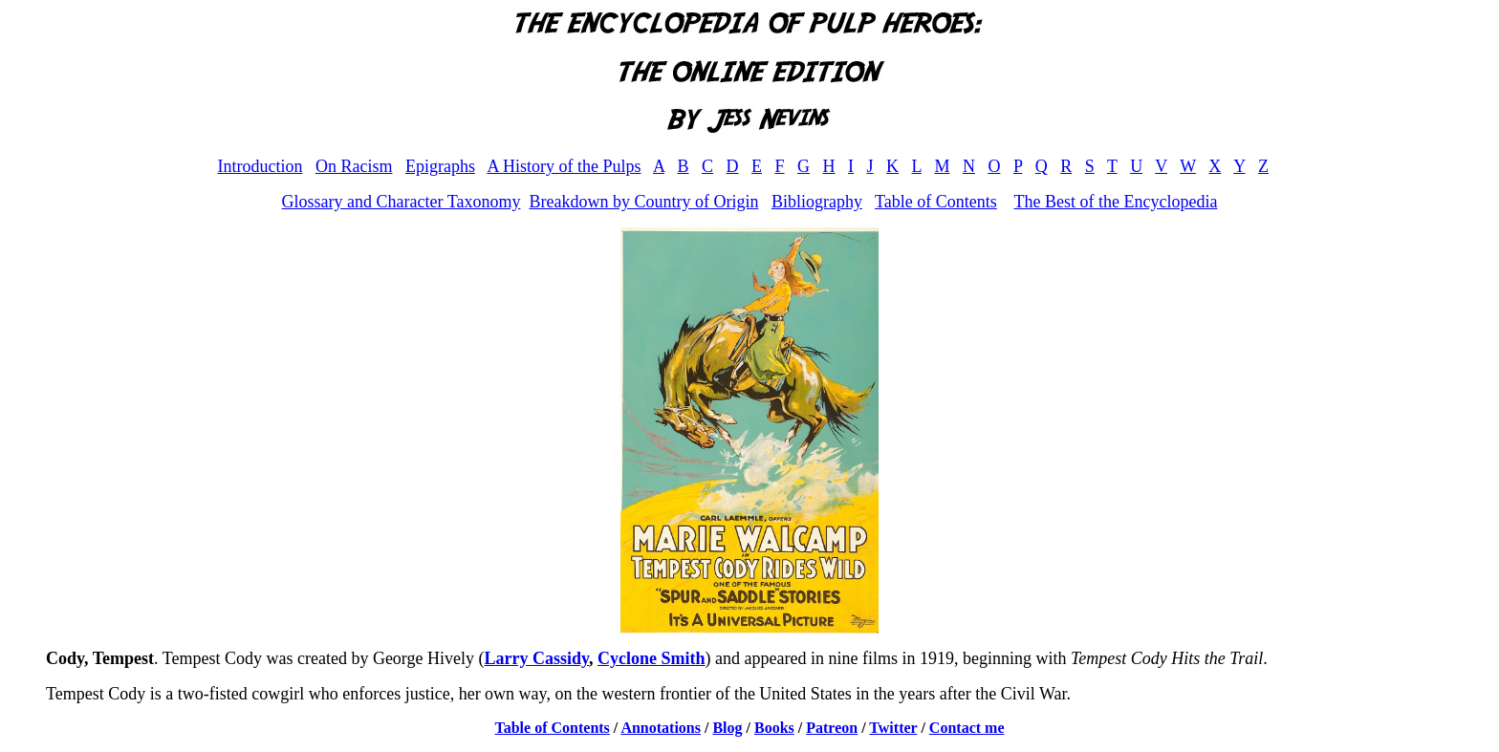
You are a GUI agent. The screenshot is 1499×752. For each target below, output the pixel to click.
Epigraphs (440, 166)
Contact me (967, 728)
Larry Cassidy (537, 658)
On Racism (354, 166)
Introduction (259, 166)
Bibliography (816, 201)
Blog (727, 728)
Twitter (893, 728)
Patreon (832, 728)
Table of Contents (936, 201)
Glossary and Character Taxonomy (401, 201)
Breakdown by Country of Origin (643, 201)
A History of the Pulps (564, 166)
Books (774, 728)
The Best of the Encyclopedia (1115, 201)
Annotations (660, 728)
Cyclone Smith (651, 658)
